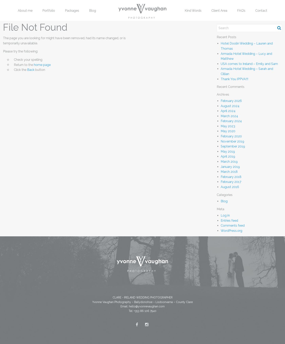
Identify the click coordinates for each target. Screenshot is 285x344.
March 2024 (229, 116)
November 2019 (232, 141)
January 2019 (230, 167)
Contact (261, 10)
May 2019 (228, 151)
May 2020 (228, 131)
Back (30, 70)
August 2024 (230, 106)
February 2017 (231, 182)
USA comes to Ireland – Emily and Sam (249, 64)
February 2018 (231, 177)
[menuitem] (25, 10)
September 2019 (233, 146)
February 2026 (231, 101)
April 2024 (228, 111)
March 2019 (229, 161)
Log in (225, 215)
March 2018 (229, 172)
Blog (92, 10)
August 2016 (230, 187)
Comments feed (233, 225)
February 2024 (231, 121)
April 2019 (228, 156)
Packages (72, 10)
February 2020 (231, 136)
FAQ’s (241, 10)
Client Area (219, 10)
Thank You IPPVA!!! (234, 79)
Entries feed (229, 220)
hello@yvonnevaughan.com (147, 306)
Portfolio (48, 10)
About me (25, 10)
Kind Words (193, 10)
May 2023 (228, 126)
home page (42, 65)
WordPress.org (231, 231)
